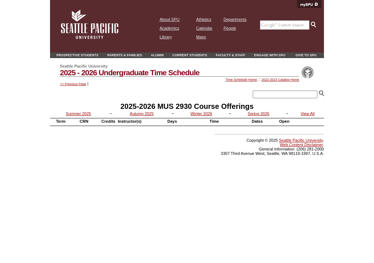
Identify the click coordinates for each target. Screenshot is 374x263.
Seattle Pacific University (301, 140)
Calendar (204, 28)
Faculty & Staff (230, 55)
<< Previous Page (73, 84)
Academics (169, 28)
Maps (201, 37)
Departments (235, 19)
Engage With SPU (270, 55)
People (230, 28)
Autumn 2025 (141, 113)
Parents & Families (124, 55)
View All (307, 113)
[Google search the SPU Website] (284, 25)
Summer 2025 (78, 113)
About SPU (169, 19)
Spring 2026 (258, 113)
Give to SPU (305, 55)
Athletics (203, 19)
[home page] (89, 37)
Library (166, 37)
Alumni (157, 55)
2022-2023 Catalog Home (280, 79)
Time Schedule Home (241, 79)
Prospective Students (77, 55)
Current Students (189, 55)
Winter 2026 (201, 113)
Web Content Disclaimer (301, 144)
